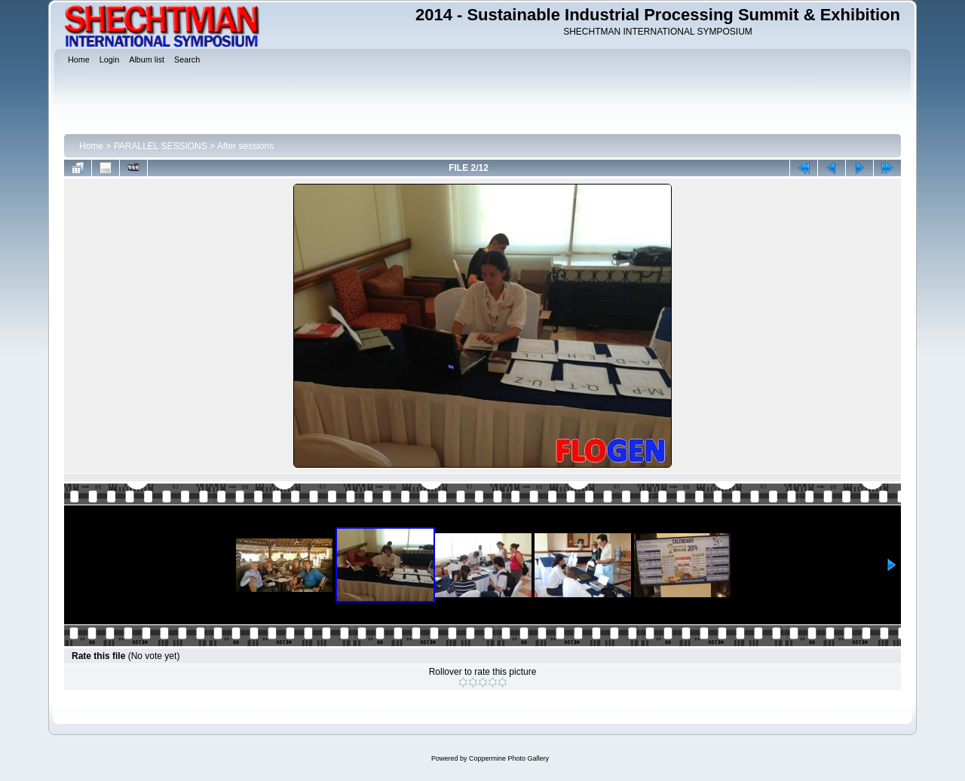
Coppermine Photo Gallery (509, 758)
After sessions (245, 146)
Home (91, 146)
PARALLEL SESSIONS (160, 146)
